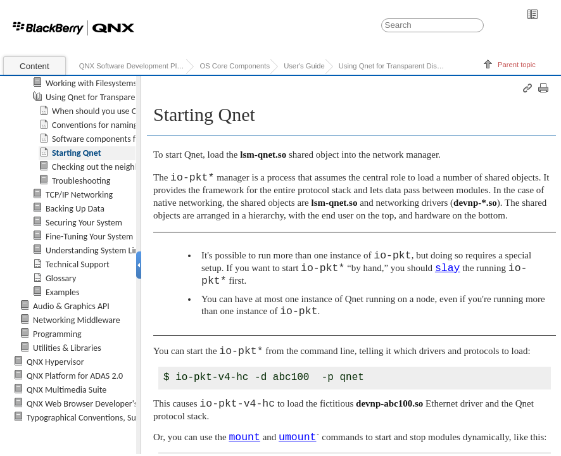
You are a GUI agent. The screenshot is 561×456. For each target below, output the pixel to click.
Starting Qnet (76, 153)
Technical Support (78, 264)
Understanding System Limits (97, 250)
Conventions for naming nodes (106, 125)
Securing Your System (84, 222)
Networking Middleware (76, 320)
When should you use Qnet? (102, 111)
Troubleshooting (81, 180)
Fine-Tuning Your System (89, 236)
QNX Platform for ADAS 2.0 (75, 375)
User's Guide (304, 66)
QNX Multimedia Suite (66, 389)
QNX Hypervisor (55, 362)
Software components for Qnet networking (129, 139)
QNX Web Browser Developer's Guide (94, 403)
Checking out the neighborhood (109, 167)
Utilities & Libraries (67, 348)
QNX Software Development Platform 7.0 (132, 66)
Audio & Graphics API (71, 306)
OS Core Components (234, 66)
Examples (63, 292)
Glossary (61, 278)
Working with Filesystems (91, 83)
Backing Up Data (75, 208)
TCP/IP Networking (79, 194)
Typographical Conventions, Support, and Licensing (118, 417)
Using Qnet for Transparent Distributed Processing (392, 66)
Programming (57, 334)
